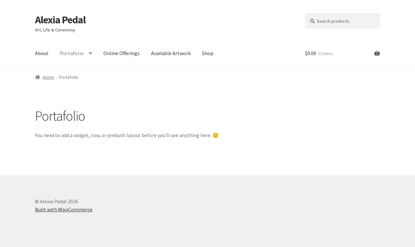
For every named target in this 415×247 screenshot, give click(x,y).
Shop (207, 53)
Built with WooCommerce (63, 209)
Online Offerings (121, 53)
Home (48, 77)
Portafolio (72, 53)
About (42, 53)
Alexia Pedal (60, 19)
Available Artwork (171, 53)
